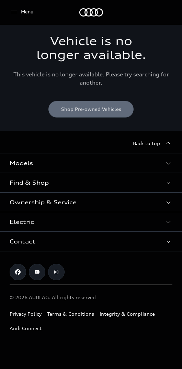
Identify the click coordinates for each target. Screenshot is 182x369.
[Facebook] (18, 272)
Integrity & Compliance (127, 314)
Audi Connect (26, 328)
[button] (91, 163)
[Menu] (91, 12)
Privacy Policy (26, 314)
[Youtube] (37, 272)
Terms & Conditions (70, 314)
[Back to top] (152, 143)
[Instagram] (56, 272)
